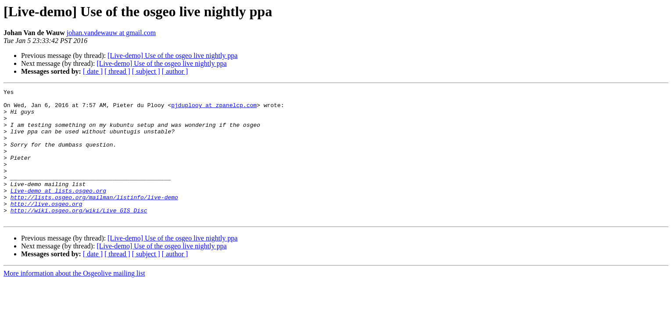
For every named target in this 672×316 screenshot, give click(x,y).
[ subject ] (146, 71)
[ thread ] (117, 71)
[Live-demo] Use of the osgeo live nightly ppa (172, 55)
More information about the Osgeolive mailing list (74, 299)
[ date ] (93, 71)
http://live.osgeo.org (46, 227)
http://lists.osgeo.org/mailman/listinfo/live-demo (94, 219)
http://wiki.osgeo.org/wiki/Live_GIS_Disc (79, 235)
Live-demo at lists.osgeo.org (58, 211)
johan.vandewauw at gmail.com (111, 32)
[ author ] (175, 71)
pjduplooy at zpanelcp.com (214, 109)
